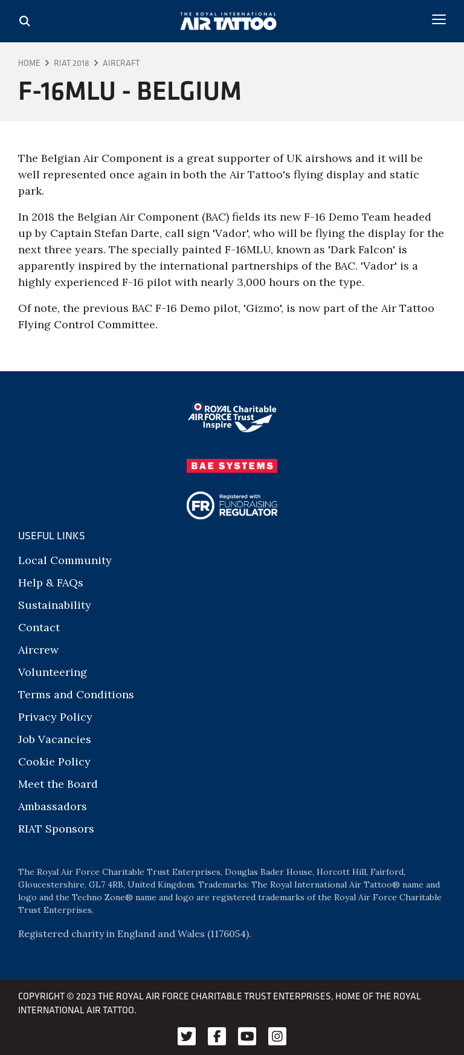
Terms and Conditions (76, 694)
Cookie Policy (54, 761)
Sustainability (54, 605)
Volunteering (52, 672)
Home (29, 62)
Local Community (65, 560)
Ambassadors (52, 806)
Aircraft (121, 62)
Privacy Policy (55, 717)
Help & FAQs (50, 582)
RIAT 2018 (71, 62)
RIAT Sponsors (56, 829)
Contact (39, 627)
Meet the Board (58, 784)
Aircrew (38, 650)
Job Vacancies (54, 739)
